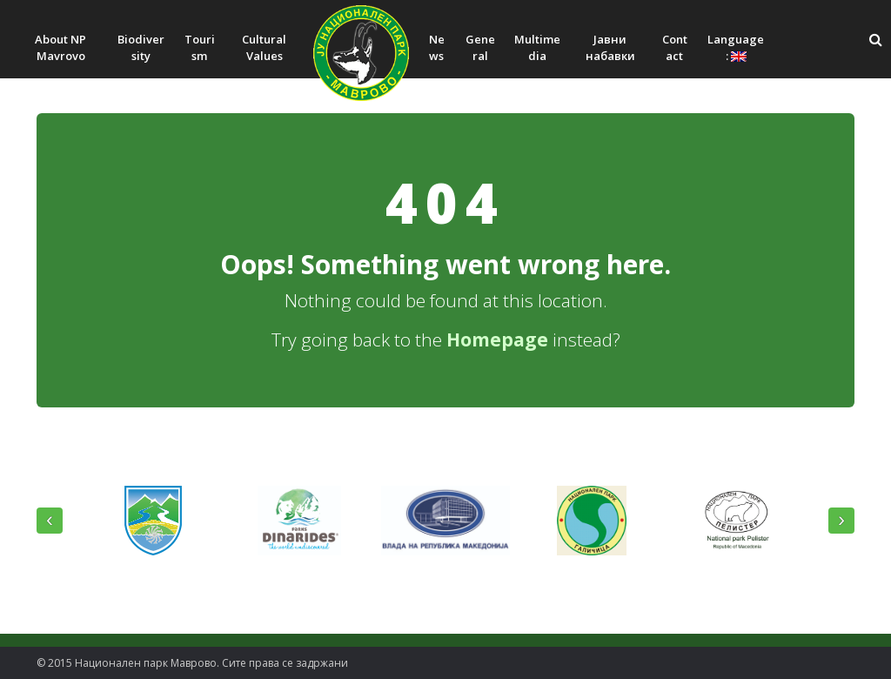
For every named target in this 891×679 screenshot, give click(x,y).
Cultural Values (264, 47)
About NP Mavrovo (60, 47)
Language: (735, 47)
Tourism (199, 47)
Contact (674, 47)
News (437, 47)
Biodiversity (140, 47)
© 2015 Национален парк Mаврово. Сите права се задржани (192, 662)
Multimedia (537, 47)
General (480, 47)
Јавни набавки (610, 47)
